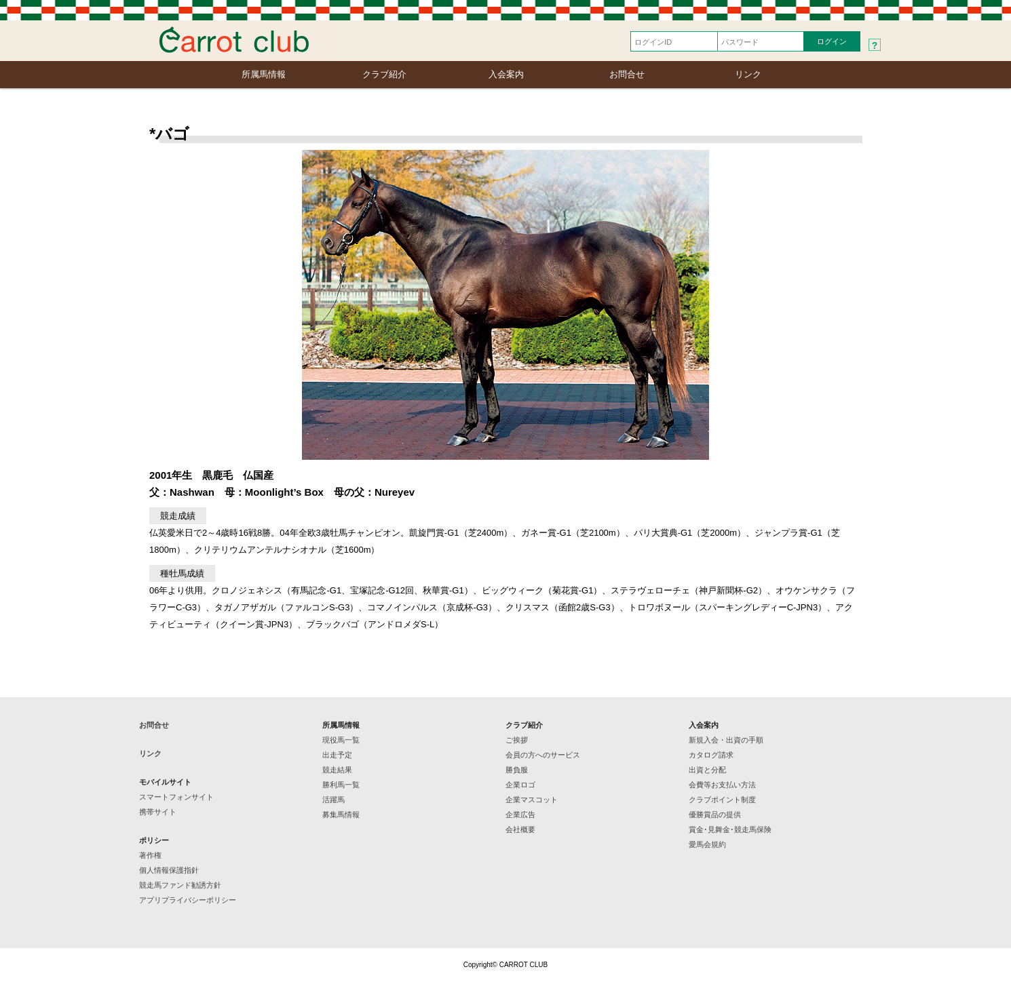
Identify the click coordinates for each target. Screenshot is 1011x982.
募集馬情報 (341, 814)
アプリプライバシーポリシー (187, 900)
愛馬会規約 (707, 844)
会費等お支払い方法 (722, 785)
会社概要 (520, 829)
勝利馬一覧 (341, 785)
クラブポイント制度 (722, 800)
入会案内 (506, 74)
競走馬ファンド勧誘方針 (180, 885)
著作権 (150, 855)
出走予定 (337, 755)
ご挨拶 (517, 740)
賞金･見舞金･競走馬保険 (730, 829)
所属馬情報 (264, 74)
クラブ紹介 (384, 74)
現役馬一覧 (341, 740)
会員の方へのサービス (543, 755)
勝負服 (517, 770)
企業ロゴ (520, 785)
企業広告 (520, 814)
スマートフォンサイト (176, 797)
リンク (748, 74)
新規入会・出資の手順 (726, 740)
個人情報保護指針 (169, 870)
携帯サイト (157, 812)
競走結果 (337, 770)
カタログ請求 (711, 755)
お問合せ (627, 74)
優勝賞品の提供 (715, 814)
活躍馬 (333, 800)
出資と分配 (707, 770)
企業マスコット (532, 800)
